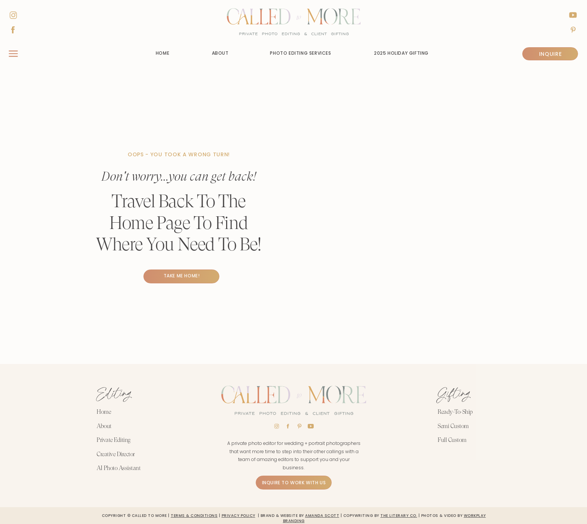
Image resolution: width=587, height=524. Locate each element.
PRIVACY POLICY (238, 515)
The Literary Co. (398, 515)
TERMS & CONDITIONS (194, 515)
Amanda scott (322, 515)
